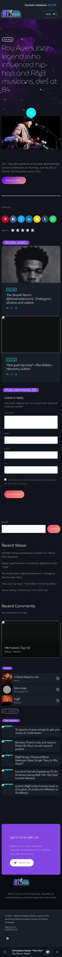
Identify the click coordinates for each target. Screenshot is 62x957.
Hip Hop (8, 39)
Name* (7, 433)
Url (5, 463)
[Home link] (22, 15)
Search (5, 522)
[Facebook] (7, 938)
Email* (7, 448)
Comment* (9, 413)
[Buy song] (57, 678)
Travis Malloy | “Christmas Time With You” (25, 590)
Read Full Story (13, 180)
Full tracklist (10, 711)
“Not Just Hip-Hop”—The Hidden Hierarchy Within (29, 583)
